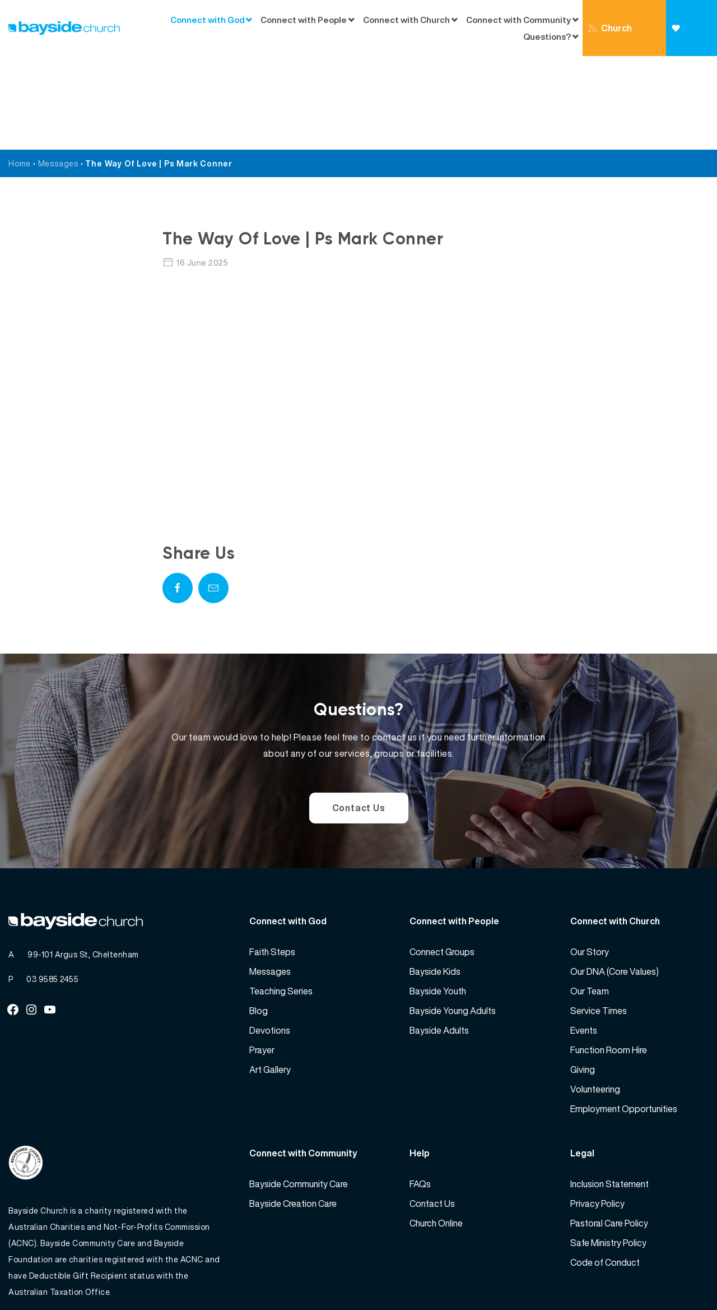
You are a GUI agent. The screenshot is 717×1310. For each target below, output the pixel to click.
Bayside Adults (439, 936)
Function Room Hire (608, 956)
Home (19, 70)
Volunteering (595, 995)
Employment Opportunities (623, 1015)
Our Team (589, 897)
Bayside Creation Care (293, 1110)
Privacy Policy (597, 1110)
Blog (258, 917)
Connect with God (207, 20)
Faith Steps (272, 858)
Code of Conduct (605, 1168)
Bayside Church (67, 1277)
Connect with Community (518, 20)
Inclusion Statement (609, 1090)
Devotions (269, 936)
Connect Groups (441, 858)
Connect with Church (406, 20)
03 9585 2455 (52, 885)
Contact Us (358, 714)
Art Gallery (270, 976)
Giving (685, 40)
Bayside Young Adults (452, 917)
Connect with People (303, 20)
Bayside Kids (434, 878)
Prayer (261, 956)
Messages (58, 70)
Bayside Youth (437, 897)
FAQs (420, 1090)
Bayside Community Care (298, 1090)
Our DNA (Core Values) (614, 878)
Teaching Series (281, 897)
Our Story (589, 858)
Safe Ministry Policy (608, 1149)
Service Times (598, 917)
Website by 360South (667, 1277)
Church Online (610, 38)
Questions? (547, 36)
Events (583, 936)
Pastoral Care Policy (609, 1129)
